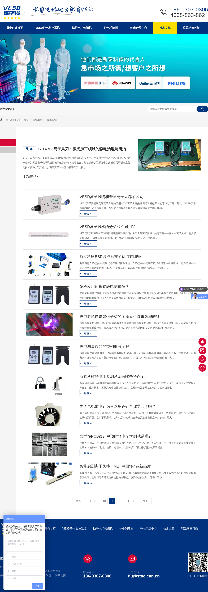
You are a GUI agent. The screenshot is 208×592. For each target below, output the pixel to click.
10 (104, 501)
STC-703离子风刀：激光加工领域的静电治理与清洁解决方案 (84, 149)
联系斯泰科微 (189, 528)
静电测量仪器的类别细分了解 (104, 346)
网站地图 (60, 575)
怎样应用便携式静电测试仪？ (104, 286)
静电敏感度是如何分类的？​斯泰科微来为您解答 (120, 316)
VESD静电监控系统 (74, 528)
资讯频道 (38, 119)
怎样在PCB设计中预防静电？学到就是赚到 (116, 436)
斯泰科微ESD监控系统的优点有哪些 (110, 256)
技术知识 (52, 119)
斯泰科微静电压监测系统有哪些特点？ (112, 376)
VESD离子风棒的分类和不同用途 (108, 227)
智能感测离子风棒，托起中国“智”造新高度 (115, 466)
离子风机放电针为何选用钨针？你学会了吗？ (118, 406)
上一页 (93, 501)
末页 (145, 501)
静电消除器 (126, 528)
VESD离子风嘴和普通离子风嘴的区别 (111, 197)
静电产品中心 (148, 528)
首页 (26, 119)
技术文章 (169, 528)
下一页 (131, 501)
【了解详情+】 (32, 176)
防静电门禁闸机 (103, 528)
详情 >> (88, 213)
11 (112, 501)
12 (119, 501)
